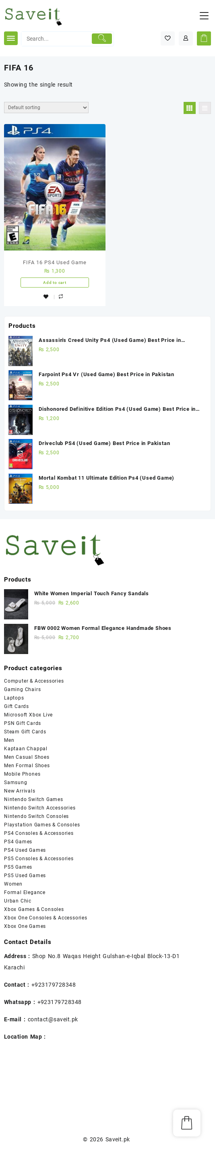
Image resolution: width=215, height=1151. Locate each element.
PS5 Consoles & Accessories (39, 858)
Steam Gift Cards (25, 732)
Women (13, 884)
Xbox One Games (25, 926)
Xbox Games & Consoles (34, 909)
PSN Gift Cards (22, 723)
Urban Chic (17, 901)
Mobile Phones (22, 774)
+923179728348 (53, 984)
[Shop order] (46, 107)
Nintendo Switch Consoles (36, 816)
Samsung (15, 782)
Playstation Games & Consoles (42, 825)
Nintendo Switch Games (33, 799)
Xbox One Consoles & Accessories (45, 918)
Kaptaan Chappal (26, 748)
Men (9, 740)
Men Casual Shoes (27, 757)
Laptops (14, 698)
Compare (62, 298)
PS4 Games (18, 842)
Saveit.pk (117, 1139)
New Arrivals (19, 791)
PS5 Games (18, 867)
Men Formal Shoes (27, 765)
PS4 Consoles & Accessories (39, 833)
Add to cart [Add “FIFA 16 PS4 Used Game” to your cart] (54, 282)
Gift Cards (16, 706)
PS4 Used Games (25, 850)
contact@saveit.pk (53, 1019)
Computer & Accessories (34, 681)
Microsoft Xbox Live (28, 715)
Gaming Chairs (22, 689)
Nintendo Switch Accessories (40, 808)
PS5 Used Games (25, 875)
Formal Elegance (24, 892)
